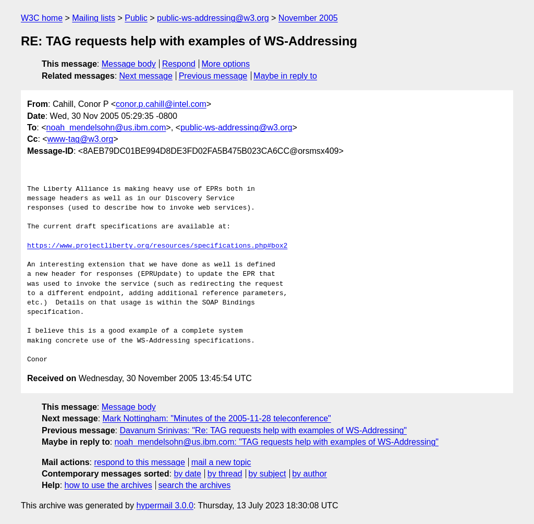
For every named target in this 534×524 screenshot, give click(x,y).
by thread (225, 473)
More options (226, 63)
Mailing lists (93, 18)
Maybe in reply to (285, 75)
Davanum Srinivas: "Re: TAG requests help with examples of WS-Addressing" (263, 430)
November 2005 (308, 18)
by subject (267, 473)
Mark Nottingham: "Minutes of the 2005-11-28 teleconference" (217, 418)
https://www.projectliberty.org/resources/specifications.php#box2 (157, 246)
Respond (179, 63)
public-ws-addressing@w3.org (213, 18)
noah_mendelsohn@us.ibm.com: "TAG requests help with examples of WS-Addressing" (277, 441)
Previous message (213, 75)
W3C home (42, 18)
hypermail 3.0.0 (164, 505)
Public (136, 18)
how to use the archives (108, 485)
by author (309, 473)
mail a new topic (221, 462)
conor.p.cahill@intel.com (161, 104)
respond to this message (139, 462)
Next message (146, 75)
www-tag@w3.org (80, 139)
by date (187, 473)
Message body (129, 63)
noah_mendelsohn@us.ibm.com (106, 127)
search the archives (195, 485)
